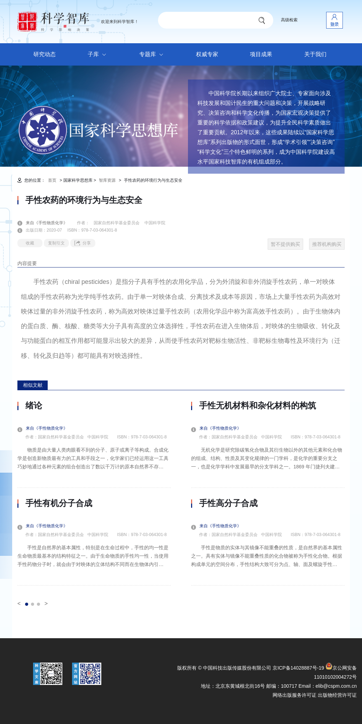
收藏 (30, 243)
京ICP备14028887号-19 (298, 668)
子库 (99, 54)
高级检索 (289, 19)
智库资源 (107, 180)
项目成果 (261, 54)
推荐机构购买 (326, 244)
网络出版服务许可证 (294, 695)
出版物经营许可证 (337, 695)
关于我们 (315, 54)
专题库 (153, 54)
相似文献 (32, 385)
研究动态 (44, 54)
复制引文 (56, 243)
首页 (52, 180)
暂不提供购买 (285, 244)
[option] (94, 493)
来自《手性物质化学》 (51, 222)
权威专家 (207, 54)
